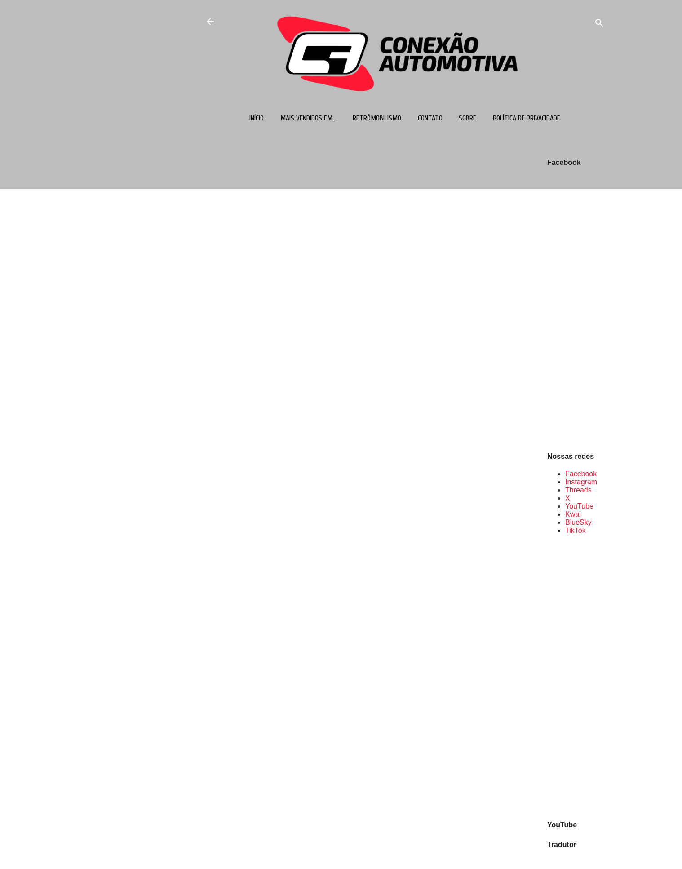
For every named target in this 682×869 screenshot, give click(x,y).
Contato (430, 118)
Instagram (581, 482)
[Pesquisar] (599, 24)
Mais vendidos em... (308, 118)
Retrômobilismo (377, 118)
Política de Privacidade (526, 118)
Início (256, 118)
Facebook (581, 474)
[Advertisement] (576, 676)
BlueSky (578, 522)
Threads (578, 490)
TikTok (575, 530)
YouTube (579, 506)
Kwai (573, 514)
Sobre (467, 118)
